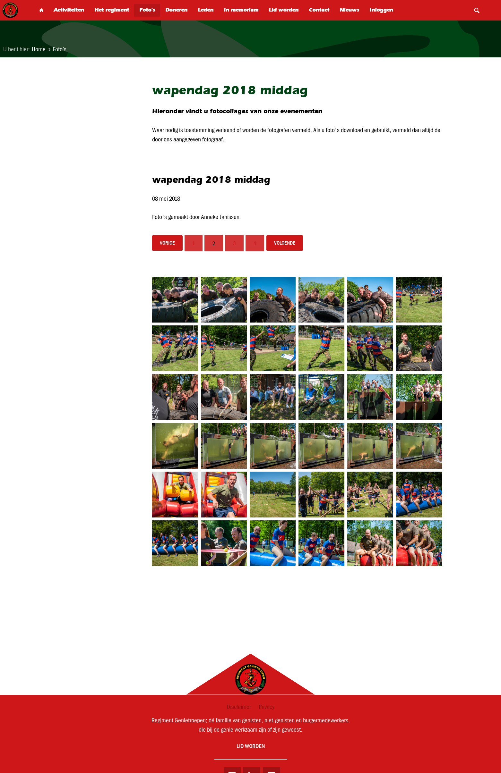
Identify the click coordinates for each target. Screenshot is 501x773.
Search (476, 10)
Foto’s (59, 49)
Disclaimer (239, 706)
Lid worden (251, 746)
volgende (286, 243)
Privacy (266, 706)
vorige (168, 243)
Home (39, 49)
